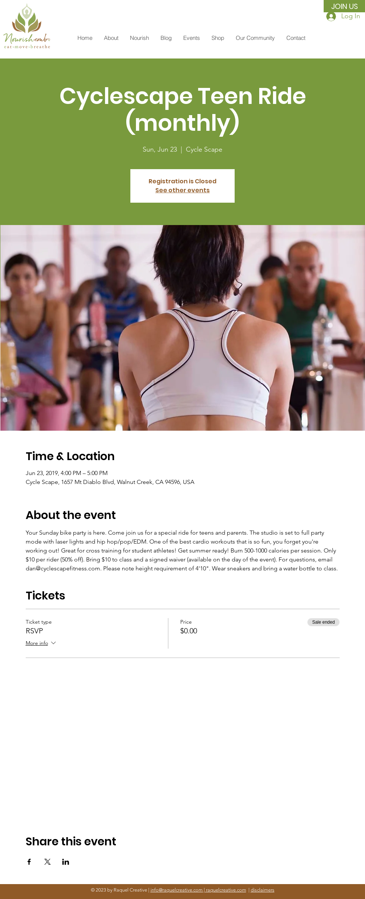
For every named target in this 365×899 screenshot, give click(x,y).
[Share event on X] (47, 862)
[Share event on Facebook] (29, 862)
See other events (182, 190)
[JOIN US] (344, 6)
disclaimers (262, 890)
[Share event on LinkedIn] (65, 862)
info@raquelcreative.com (176, 890)
